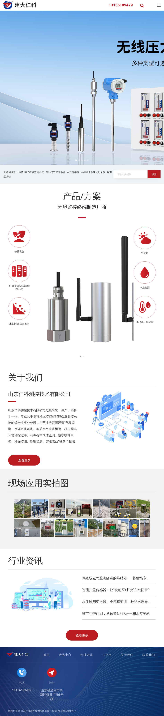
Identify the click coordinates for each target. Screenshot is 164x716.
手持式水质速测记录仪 (93, 172)
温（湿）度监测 (144, 322)
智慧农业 (19, 251)
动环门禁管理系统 (55, 172)
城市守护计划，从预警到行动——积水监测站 (116, 613)
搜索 (154, 174)
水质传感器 (73, 172)
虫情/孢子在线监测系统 (31, 172)
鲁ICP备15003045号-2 (64, 711)
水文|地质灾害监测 (19, 323)
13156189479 (21, 690)
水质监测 (145, 287)
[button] (76, 160)
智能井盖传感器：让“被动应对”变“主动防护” (115, 590)
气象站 (144, 253)
